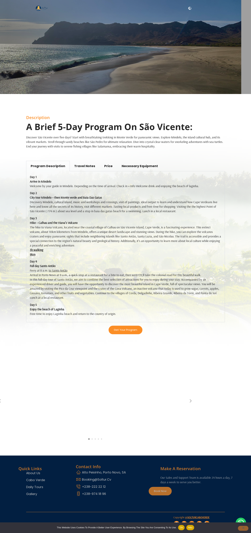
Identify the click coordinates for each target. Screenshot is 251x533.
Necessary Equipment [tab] (140, 166)
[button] (28, 402)
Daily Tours (151, 8)
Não (190, 527)
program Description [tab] (48, 166)
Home (87, 8)
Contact (176, 8)
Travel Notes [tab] (84, 166)
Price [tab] (108, 166)
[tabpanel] (125, 246)
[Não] (241, 529)
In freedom (106, 8)
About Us (128, 8)
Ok (181, 527)
